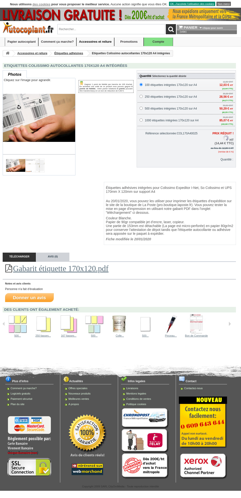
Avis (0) (53, 256)
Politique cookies (136, 404)
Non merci (224, 3)
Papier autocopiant (21, 41)
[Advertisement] (120, 355)
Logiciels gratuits (20, 393)
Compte (158, 41)
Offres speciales (77, 388)
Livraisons (132, 388)
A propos (73, 404)
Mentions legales (136, 393)
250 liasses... (43, 335)
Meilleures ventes (78, 398)
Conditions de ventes (138, 398)
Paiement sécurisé (22, 398)
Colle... (120, 335)
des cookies (41, 4)
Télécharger (19, 256)
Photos (14, 74)
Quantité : (227, 159)
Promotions (129, 41)
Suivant (230, 324)
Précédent (4, 324)
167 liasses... (68, 335)
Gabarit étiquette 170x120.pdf (60, 268)
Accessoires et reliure (95, 41)
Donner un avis (29, 297)
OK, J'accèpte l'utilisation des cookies (192, 3)
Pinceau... (171, 335)
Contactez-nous (193, 388)
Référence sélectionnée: (161, 133)
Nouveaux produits (79, 393)
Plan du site (17, 404)
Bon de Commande (196, 335)
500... (17, 335)
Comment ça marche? (57, 41)
